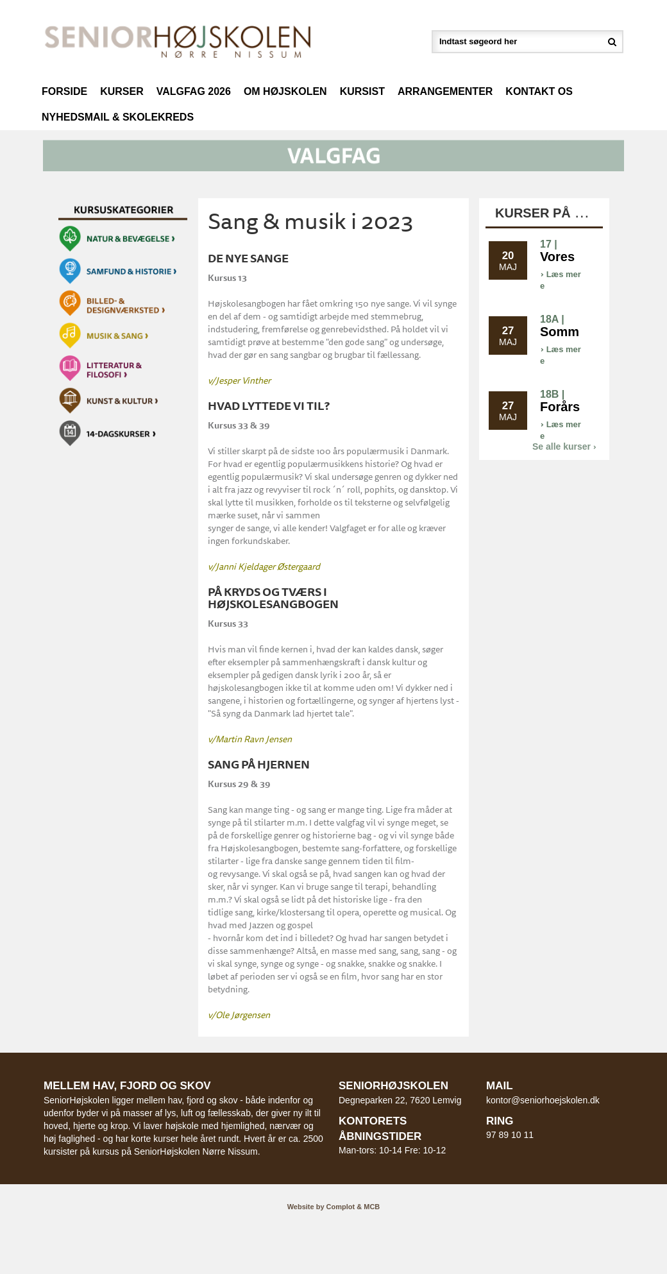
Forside (64, 91)
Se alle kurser (564, 446)
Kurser (122, 91)
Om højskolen (285, 91)
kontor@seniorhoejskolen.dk (543, 1100)
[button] (333, 154)
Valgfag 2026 (193, 91)
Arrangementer (445, 91)
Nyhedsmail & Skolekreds (118, 117)
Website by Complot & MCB (333, 1206)
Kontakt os (539, 91)
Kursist (362, 91)
